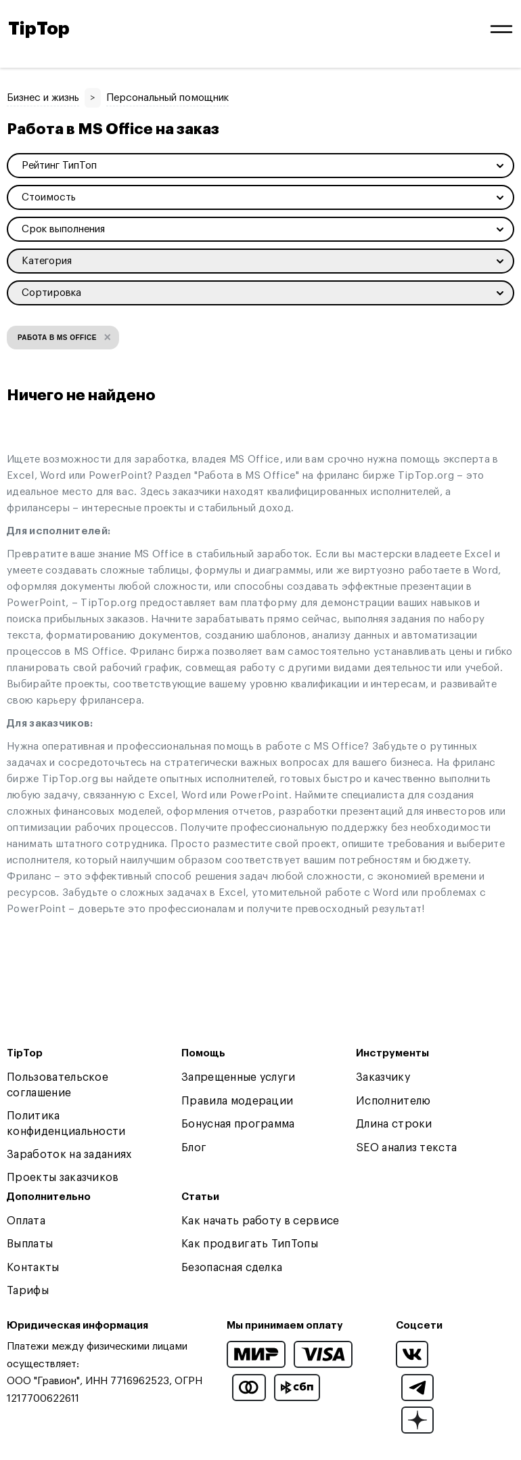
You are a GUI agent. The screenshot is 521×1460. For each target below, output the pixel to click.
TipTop (39, 29)
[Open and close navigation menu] (501, 29)
